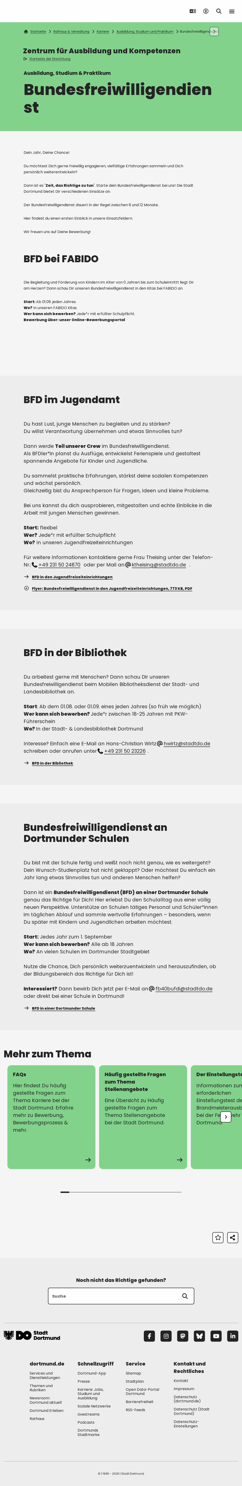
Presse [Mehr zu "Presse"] (84, 1381)
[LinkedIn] (232, 1336)
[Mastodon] (182, 1336)
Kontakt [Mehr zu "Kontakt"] (181, 1380)
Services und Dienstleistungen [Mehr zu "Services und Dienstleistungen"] (45, 1375)
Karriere (103, 31)
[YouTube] (216, 1336)
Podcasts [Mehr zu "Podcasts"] (86, 1422)
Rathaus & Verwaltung (71, 31)
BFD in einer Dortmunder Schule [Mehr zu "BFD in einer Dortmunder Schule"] (59, 1008)
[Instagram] (166, 1336)
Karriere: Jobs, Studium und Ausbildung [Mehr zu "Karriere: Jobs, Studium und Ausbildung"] (91, 1394)
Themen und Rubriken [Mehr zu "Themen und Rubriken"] (41, 1388)
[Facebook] (149, 1336)
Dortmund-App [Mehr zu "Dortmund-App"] (92, 1373)
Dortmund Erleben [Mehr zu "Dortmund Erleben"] (46, 1410)
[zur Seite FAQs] (51, 1117)
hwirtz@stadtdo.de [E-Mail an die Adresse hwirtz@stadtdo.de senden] (184, 743)
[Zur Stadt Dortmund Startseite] (32, 11)
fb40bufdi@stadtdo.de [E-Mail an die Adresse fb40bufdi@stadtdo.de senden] (181, 988)
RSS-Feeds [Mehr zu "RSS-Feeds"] (135, 1410)
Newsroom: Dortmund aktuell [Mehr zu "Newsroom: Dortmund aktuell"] (46, 1400)
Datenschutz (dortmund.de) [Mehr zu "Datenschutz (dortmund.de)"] (187, 1399)
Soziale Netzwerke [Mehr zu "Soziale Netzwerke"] (94, 1406)
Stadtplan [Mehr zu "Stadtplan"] (135, 1381)
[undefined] (225, 1116)
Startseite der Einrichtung (47, 59)
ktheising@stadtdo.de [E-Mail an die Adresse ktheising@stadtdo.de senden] (156, 564)
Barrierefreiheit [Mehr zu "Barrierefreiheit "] (140, 1401)
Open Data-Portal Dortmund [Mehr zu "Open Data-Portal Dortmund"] (142, 1392)
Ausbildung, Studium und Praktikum (144, 31)
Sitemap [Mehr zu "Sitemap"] (133, 1373)
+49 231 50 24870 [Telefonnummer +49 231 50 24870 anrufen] (56, 564)
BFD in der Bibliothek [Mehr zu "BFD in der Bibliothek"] (48, 763)
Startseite (35, 31)
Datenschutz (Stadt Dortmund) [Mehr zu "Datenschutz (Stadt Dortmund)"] (192, 1411)
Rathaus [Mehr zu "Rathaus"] (37, 1418)
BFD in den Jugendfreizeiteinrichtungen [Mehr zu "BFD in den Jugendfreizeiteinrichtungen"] (68, 577)
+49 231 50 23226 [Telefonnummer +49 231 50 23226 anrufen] (121, 751)
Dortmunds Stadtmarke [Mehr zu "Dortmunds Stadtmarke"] (89, 1432)
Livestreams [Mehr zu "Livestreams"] (89, 1414)
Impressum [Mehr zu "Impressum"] (184, 1388)
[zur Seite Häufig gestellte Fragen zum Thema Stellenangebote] (143, 1117)
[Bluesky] (199, 1336)
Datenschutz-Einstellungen (186, 1424)
